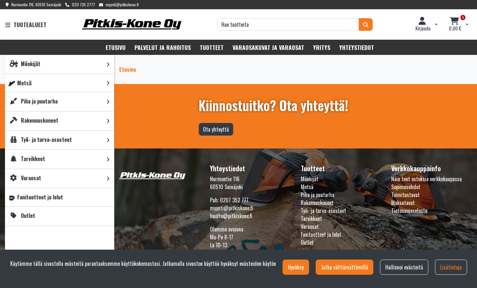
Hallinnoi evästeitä (404, 267)
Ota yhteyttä (216, 129)
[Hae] (288, 24)
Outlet (307, 242)
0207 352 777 (234, 200)
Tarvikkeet (311, 219)
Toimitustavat (405, 195)
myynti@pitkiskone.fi (122, 4)
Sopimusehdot (405, 187)
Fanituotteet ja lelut (321, 234)
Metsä (307, 187)
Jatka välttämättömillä (344, 267)
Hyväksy (296, 267)
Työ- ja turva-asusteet (323, 211)
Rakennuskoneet (317, 203)
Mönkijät (309, 179)
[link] (108, 64)
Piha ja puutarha (317, 195)
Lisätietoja (451, 267)
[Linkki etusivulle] (132, 24)
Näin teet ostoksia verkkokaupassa (426, 179)
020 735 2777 (83, 4)
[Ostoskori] (455, 24)
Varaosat (310, 226)
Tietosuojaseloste (409, 211)
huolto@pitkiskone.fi (231, 216)
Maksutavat (403, 203)
